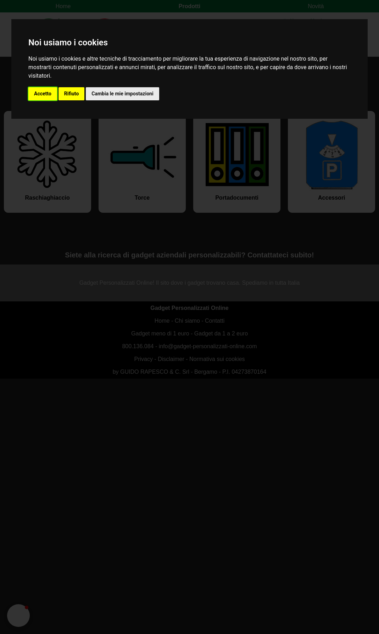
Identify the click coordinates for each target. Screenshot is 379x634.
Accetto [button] (42, 93)
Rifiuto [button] (71, 93)
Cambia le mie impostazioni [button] (122, 93)
